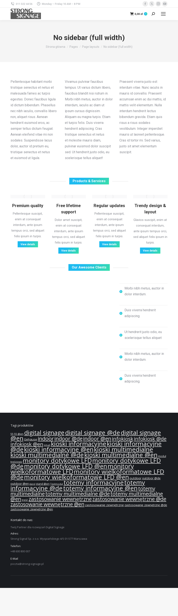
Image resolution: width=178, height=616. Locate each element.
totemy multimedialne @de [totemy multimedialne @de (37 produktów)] (77, 493)
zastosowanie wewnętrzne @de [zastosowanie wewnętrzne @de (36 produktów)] (129, 498)
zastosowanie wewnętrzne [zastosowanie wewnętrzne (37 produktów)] (60, 498)
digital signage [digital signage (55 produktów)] (44, 432)
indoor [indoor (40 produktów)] (46, 438)
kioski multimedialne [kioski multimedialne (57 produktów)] (123, 449)
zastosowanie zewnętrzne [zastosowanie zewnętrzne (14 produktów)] (104, 505)
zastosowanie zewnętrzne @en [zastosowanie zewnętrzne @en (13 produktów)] (31, 509)
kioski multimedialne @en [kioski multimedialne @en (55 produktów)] (120, 455)
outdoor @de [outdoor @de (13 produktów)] (151, 478)
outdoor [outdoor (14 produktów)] (135, 478)
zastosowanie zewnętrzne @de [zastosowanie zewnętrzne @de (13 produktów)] (145, 505)
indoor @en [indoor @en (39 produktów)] (97, 438)
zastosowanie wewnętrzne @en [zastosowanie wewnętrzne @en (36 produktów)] (47, 504)
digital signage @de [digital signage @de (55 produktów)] (92, 432)
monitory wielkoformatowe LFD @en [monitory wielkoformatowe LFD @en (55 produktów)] (76, 477)
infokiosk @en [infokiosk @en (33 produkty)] (26, 444)
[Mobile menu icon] (163, 14)
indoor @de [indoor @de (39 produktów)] (68, 438)
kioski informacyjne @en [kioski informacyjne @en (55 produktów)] (58, 449)
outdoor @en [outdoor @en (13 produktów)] (19, 484)
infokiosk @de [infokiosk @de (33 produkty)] (150, 438)
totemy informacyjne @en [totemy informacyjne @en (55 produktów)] (100, 488)
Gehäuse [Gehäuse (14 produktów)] (30, 439)
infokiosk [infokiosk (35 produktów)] (122, 438)
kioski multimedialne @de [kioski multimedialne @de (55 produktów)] (47, 455)
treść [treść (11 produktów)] (25, 500)
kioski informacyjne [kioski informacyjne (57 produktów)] (78, 444)
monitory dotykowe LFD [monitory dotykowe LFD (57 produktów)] (57, 460)
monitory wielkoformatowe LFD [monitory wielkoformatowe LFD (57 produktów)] (72, 469)
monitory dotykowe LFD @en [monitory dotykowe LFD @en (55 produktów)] (65, 466)
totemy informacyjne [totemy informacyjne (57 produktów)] (94, 482)
